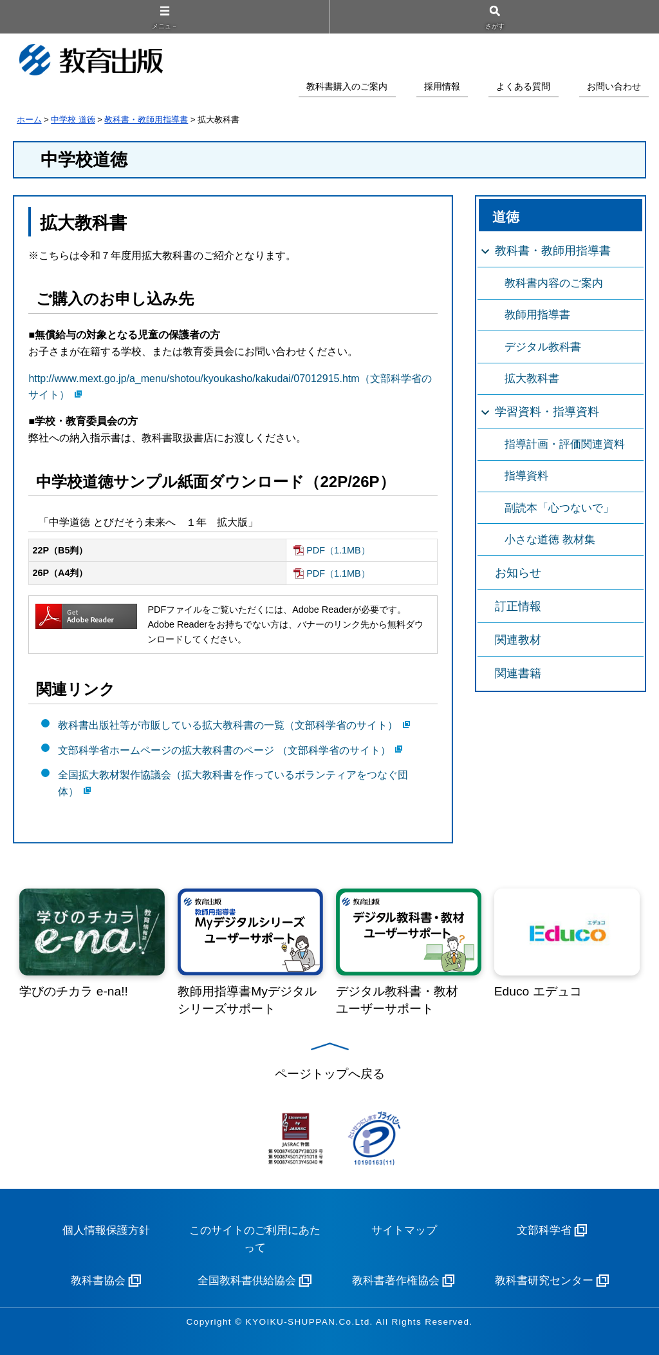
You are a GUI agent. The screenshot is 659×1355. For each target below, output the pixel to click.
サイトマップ (404, 1230)
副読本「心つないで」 (559, 508)
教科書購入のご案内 (346, 86)
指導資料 (526, 476)
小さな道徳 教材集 (550, 539)
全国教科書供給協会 (247, 1280)
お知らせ (518, 572)
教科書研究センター (544, 1280)
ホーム (29, 119)
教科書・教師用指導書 (146, 119)
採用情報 (442, 86)
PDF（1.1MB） (337, 550)
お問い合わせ (614, 86)
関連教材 (518, 639)
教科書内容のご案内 (554, 283)
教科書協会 (98, 1280)
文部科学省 (544, 1230)
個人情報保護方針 (106, 1230)
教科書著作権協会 (396, 1280)
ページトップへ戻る (330, 1074)
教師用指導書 (537, 315)
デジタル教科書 (543, 347)
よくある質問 (523, 86)
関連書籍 (518, 673)
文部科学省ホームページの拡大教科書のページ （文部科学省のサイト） (224, 749)
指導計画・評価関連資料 (565, 444)
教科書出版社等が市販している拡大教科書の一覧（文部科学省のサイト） (228, 725)
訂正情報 (518, 606)
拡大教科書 (532, 378)
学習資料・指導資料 (547, 411)
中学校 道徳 (73, 119)
